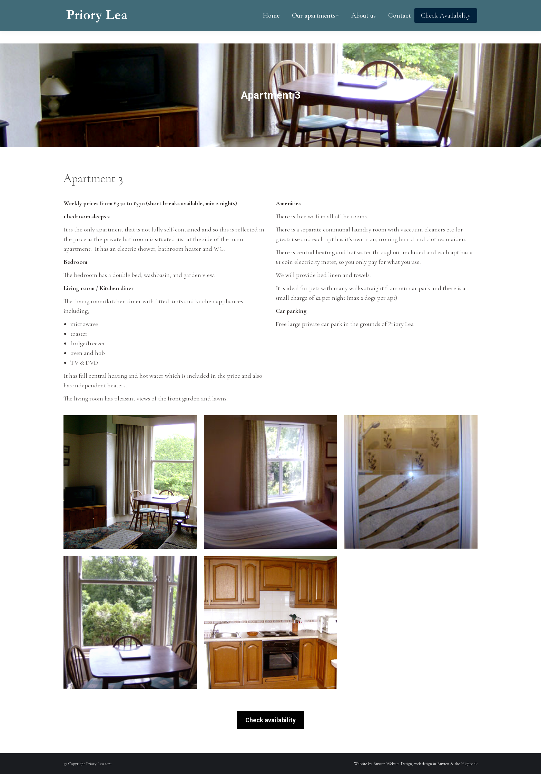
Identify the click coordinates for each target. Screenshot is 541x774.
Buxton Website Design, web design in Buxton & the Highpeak (425, 763)
